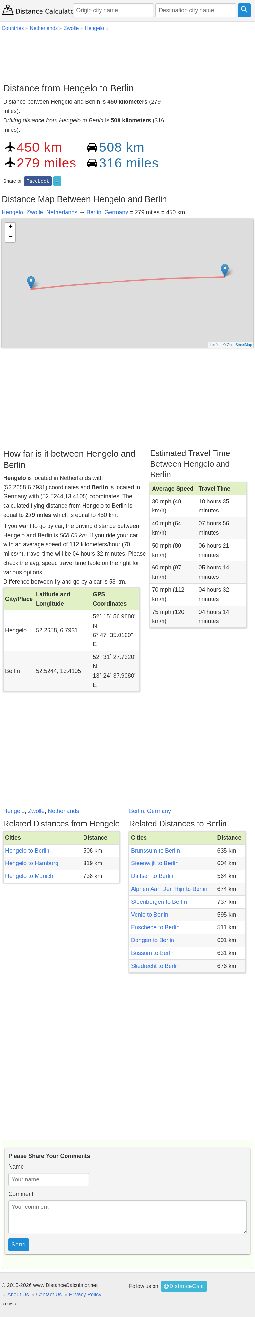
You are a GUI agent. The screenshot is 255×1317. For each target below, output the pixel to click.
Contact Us (49, 1294)
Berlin (93, 212)
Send (18, 1244)
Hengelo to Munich (29, 876)
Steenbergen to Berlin (159, 902)
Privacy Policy (85, 1294)
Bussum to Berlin (153, 953)
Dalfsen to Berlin (152, 876)
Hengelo (12, 212)
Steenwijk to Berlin (155, 863)
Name (16, 1166)
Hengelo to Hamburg (31, 863)
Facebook (37, 181)
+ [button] (10, 227)
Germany (116, 212)
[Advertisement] (127, 55)
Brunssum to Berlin (155, 850)
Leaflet (215, 345)
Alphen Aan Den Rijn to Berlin (169, 889)
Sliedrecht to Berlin (155, 966)
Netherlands (61, 212)
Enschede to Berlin (155, 927)
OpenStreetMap (239, 345)
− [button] (10, 237)
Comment (20, 1194)
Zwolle (34, 212)
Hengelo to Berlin (27, 850)
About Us (18, 1294)
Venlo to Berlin (149, 914)
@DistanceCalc (184, 1286)
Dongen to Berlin (152, 940)
